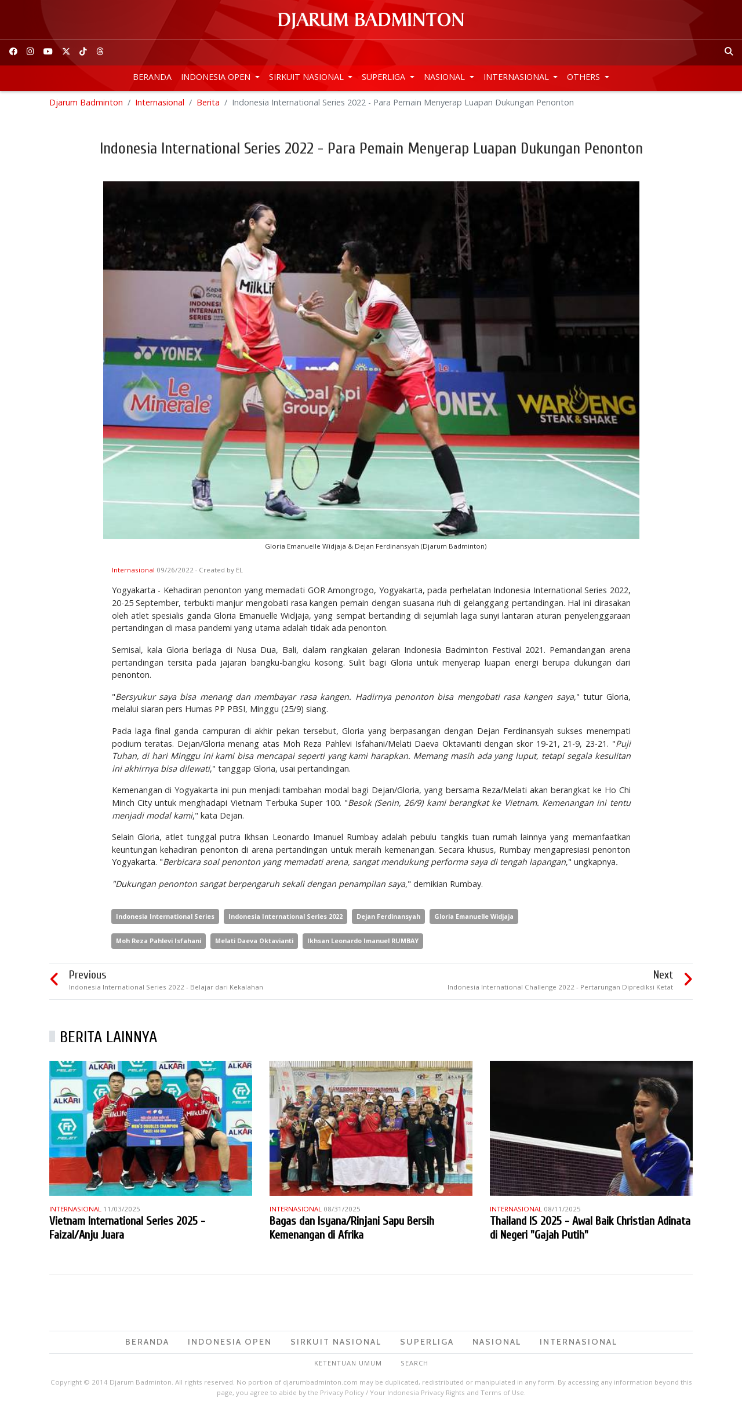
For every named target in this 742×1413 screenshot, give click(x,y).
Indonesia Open (217, 76)
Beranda (152, 76)
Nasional (445, 76)
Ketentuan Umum (348, 1364)
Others (584, 76)
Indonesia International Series (165, 918)
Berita (208, 103)
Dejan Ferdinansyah (388, 918)
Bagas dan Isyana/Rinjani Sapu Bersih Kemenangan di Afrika (352, 1229)
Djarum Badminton (86, 103)
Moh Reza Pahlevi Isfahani (158, 942)
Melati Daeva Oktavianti (254, 942)
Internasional (517, 76)
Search (414, 1364)
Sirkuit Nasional (307, 76)
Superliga (385, 76)
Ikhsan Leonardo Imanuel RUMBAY (363, 942)
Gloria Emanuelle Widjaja (474, 918)
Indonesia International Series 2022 (285, 918)
